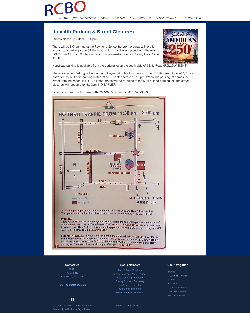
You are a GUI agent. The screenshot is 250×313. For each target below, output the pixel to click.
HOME (171, 271)
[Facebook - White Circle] (72, 299)
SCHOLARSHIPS (177, 287)
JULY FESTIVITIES (178, 275)
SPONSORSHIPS (177, 291)
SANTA (171, 279)
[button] (84, 18)
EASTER (172, 283)
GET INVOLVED (176, 295)
